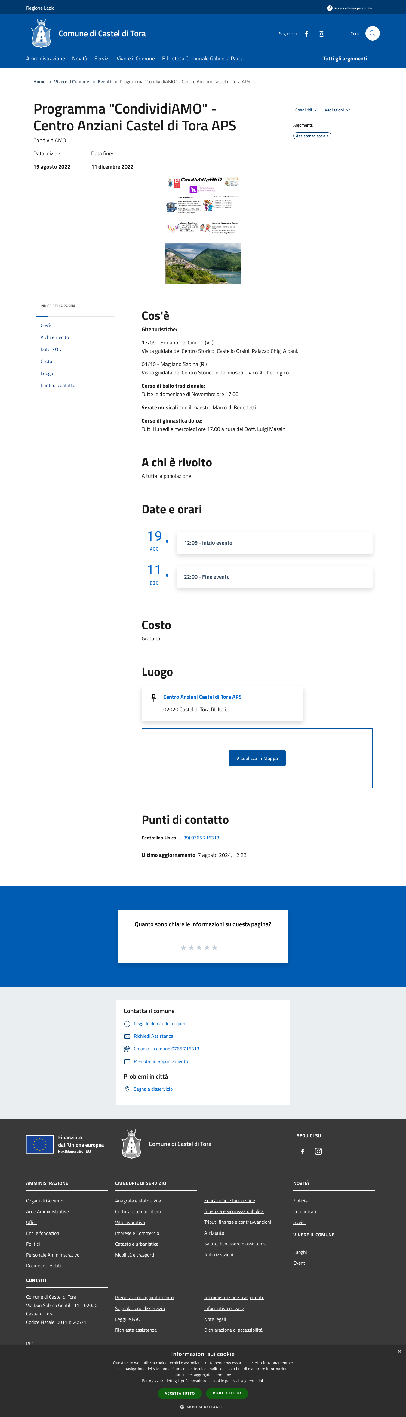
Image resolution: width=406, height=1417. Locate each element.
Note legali (215, 1319)
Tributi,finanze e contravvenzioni (237, 1222)
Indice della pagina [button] (58, 306)
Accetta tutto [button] (180, 1393)
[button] (203, 1407)
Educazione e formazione (229, 1200)
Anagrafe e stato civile (138, 1200)
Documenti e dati (43, 1265)
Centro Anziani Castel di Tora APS (202, 697)
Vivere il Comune (72, 81)
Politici (33, 1244)
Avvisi (299, 1222)
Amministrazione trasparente (234, 1297)
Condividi (307, 110)
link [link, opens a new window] (261, 1380)
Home (39, 81)
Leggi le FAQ (127, 1319)
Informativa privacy (224, 1308)
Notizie (300, 1200)
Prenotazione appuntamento (144, 1297)
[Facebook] (304, 33)
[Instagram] (319, 33)
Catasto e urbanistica (136, 1244)
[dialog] (203, 1381)
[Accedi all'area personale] (349, 8)
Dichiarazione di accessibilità (233, 1329)
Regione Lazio (40, 7)
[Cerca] (372, 33)
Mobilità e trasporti (134, 1254)
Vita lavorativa (130, 1222)
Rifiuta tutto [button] (227, 1393)
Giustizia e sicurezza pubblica (234, 1211)
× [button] (399, 1351)
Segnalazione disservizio (140, 1308)
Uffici (31, 1222)
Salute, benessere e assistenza (235, 1243)
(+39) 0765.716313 (199, 837)
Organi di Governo (44, 1200)
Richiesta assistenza (136, 1329)
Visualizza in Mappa (257, 758)
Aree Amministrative (47, 1211)
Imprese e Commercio (137, 1233)
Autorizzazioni (218, 1254)
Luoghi (300, 1252)
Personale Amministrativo (52, 1254)
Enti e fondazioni (43, 1233)
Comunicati (304, 1211)
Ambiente (214, 1232)
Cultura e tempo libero (138, 1211)
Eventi (104, 81)
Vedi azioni (338, 110)
